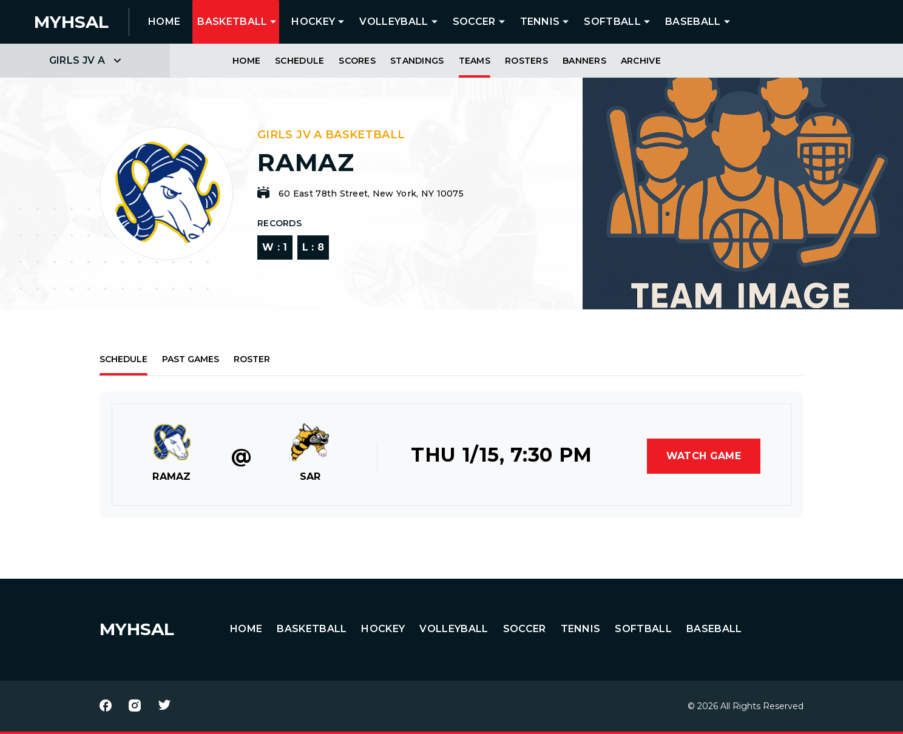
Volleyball (393, 21)
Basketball (232, 21)
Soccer (474, 21)
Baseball (693, 21)
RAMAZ (171, 476)
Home (246, 60)
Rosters (526, 60)
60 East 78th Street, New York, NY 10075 (371, 193)
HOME (164, 21)
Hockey (313, 21)
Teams (474, 60)
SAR (310, 476)
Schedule (299, 60)
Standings (417, 60)
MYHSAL (137, 629)
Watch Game (703, 456)
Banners (584, 60)
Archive (641, 60)
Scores (357, 60)
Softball (612, 21)
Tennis (540, 21)
